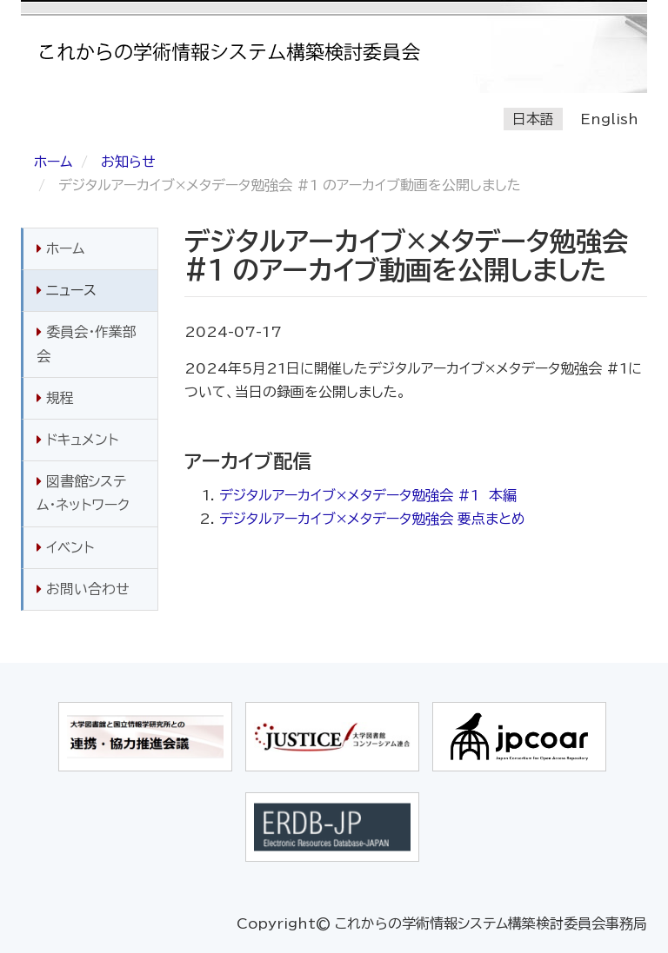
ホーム (53, 162)
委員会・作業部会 (87, 343)
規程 (55, 398)
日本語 (533, 119)
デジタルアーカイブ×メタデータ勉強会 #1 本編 (368, 495)
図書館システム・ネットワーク (83, 493)
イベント (65, 547)
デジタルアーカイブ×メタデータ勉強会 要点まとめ (372, 519)
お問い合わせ (83, 589)
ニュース (67, 290)
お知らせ (128, 162)
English (609, 119)
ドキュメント (77, 440)
